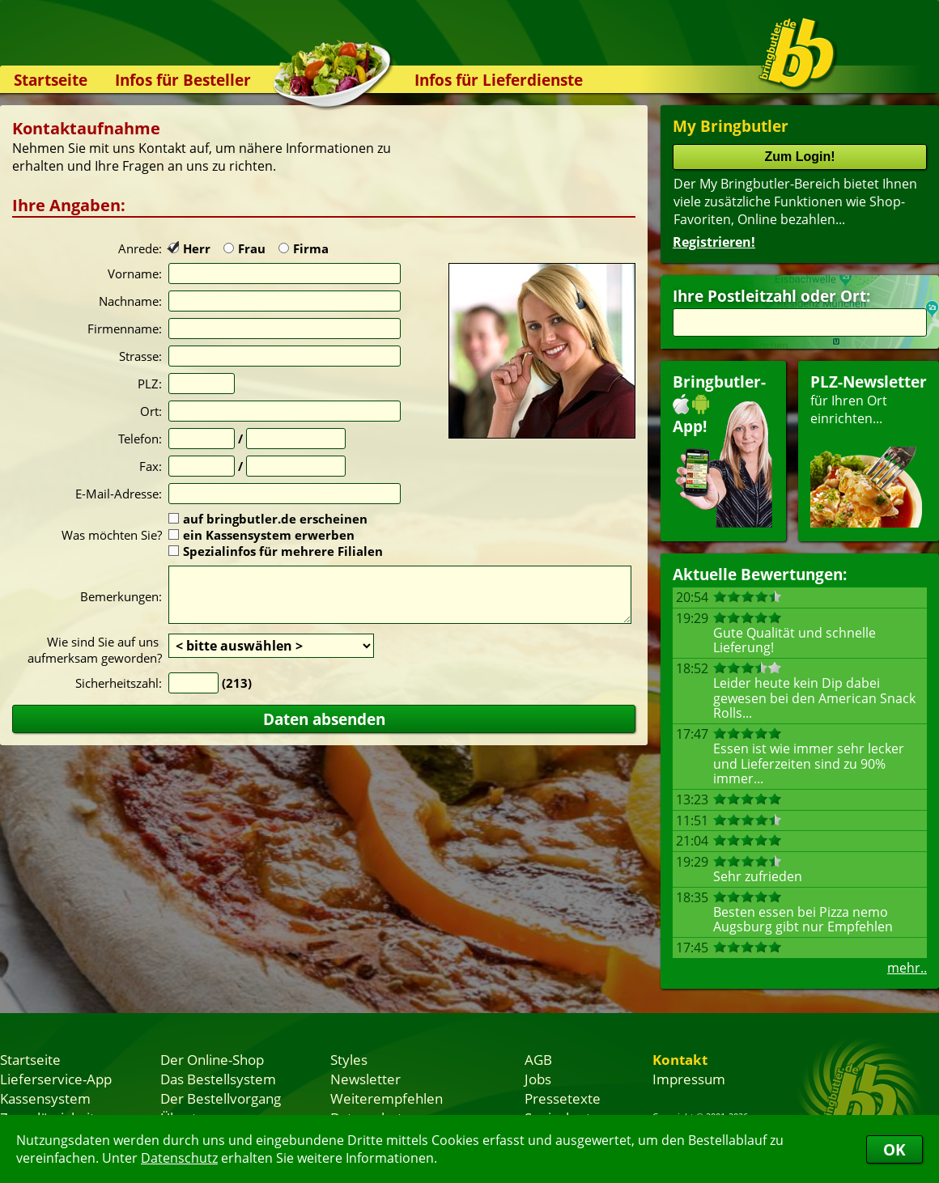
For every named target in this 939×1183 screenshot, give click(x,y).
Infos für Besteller (183, 80)
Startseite (50, 80)
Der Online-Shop (212, 1059)
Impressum (688, 1078)
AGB (538, 1059)
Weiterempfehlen (386, 1098)
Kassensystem (45, 1098)
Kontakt (679, 1059)
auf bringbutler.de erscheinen (268, 519)
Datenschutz (179, 1158)
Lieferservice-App (56, 1078)
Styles (349, 1059)
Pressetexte (563, 1098)
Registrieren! (714, 242)
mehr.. (907, 968)
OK (894, 1149)
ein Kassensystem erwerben (261, 535)
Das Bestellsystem (218, 1078)
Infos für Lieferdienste (498, 80)
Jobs (538, 1078)
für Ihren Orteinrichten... (868, 449)
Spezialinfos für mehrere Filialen (275, 551)
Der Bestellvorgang (220, 1098)
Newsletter (365, 1078)
